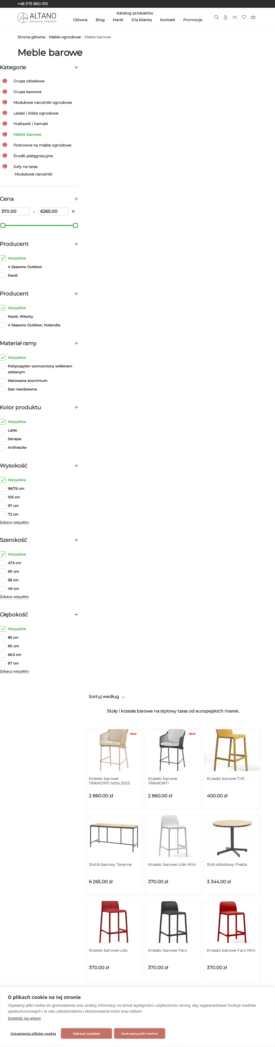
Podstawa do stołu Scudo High (172, 494)
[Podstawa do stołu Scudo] (114, 463)
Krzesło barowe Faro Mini (231, 320)
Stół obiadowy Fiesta (227, 234)
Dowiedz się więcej (24, 1018)
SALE (26, 952)
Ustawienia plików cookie (33, 1033)
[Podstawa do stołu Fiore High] (232, 377)
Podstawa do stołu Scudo (113, 492)
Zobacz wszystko (31, 522)
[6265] (62, 211)
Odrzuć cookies (86, 1033)
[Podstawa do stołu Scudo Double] (232, 463)
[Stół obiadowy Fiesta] (232, 206)
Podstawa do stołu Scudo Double (231, 494)
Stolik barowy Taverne (110, 234)
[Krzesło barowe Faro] (173, 291)
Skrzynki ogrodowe (41, 921)
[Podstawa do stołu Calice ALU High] (114, 377)
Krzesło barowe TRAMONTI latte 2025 (109, 150)
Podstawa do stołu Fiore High (230, 408)
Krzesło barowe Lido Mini (172, 234)
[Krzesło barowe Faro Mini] (232, 291)
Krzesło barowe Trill (225, 148)
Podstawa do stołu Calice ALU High (113, 408)
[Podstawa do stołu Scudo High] (173, 463)
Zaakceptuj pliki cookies (139, 1033)
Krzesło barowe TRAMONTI (162, 150)
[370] (29, 211)
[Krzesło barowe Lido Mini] (173, 206)
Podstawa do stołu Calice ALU (172, 408)
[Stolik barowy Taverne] (114, 206)
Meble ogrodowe (39, 911)
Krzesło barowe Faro (167, 320)
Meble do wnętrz (39, 942)
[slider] (20, 225)
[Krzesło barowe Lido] (114, 291)
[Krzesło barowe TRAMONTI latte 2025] (114, 120)
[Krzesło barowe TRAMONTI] (173, 120)
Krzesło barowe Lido (108, 320)
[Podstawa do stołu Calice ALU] (173, 377)
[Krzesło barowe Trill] (232, 120)
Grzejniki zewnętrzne (43, 932)
